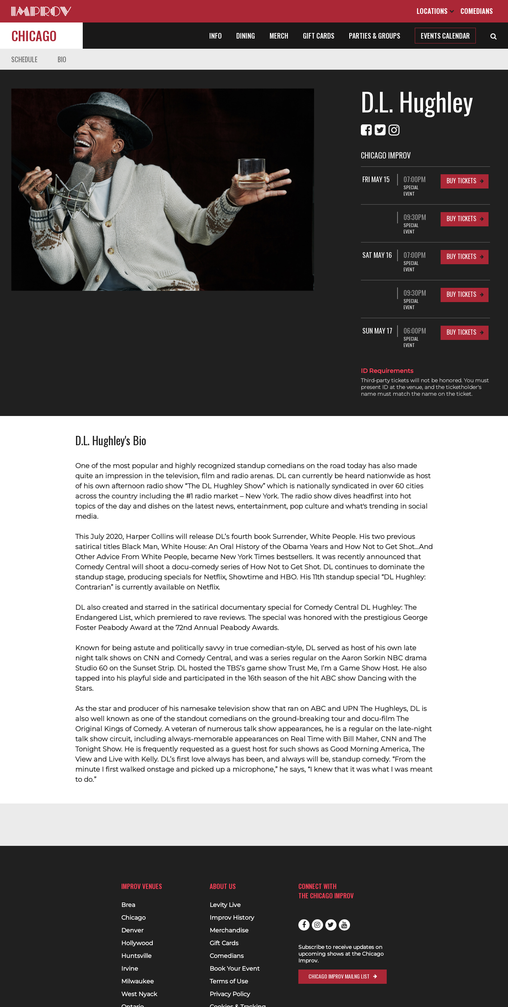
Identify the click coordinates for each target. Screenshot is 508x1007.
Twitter (331, 925)
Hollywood (137, 943)
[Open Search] (493, 35)
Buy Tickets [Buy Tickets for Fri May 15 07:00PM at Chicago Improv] (461, 180)
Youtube (344, 925)
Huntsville (136, 956)
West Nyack (139, 994)
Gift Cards (318, 35)
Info (215, 35)
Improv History (232, 918)
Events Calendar (445, 35)
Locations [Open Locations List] (435, 11)
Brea (128, 905)
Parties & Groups (374, 35)
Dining (245, 35)
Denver (132, 931)
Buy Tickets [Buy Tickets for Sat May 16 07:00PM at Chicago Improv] (461, 243)
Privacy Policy (230, 994)
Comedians (476, 11)
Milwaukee (137, 982)
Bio (62, 59)
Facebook (304, 925)
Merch (279, 35)
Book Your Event (235, 969)
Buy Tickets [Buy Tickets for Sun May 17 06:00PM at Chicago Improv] (461, 306)
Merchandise (229, 931)
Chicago (34, 35)
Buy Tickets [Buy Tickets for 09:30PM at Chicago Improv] (461, 212)
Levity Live (225, 905)
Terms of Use (229, 982)
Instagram (317, 925)
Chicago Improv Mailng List (338, 976)
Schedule (24, 59)
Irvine (129, 969)
